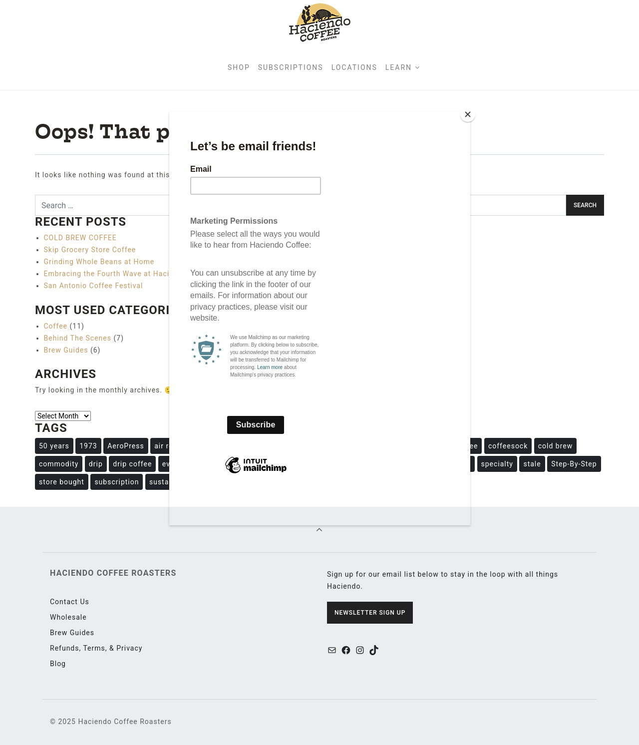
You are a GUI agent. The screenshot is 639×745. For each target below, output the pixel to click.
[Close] (467, 114)
